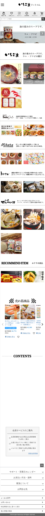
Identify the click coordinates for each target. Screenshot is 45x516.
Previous (2, 33)
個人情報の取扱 (6, 511)
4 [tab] (24, 45)
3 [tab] (22, 45)
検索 (43, 18)
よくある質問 (5, 498)
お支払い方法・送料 (22, 477)
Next (42, 33)
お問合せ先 (22, 489)
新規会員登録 (33, 453)
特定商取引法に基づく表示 (10, 507)
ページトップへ (42, 465)
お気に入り (11, 14)
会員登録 (27, 14)
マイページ (34, 14)
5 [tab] (25, 45)
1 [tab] (19, 45)
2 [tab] (21, 45)
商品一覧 (3, 14)
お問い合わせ (5, 502)
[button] (2, 324)
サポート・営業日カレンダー (22, 472)
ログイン (19, 14)
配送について (22, 483)
